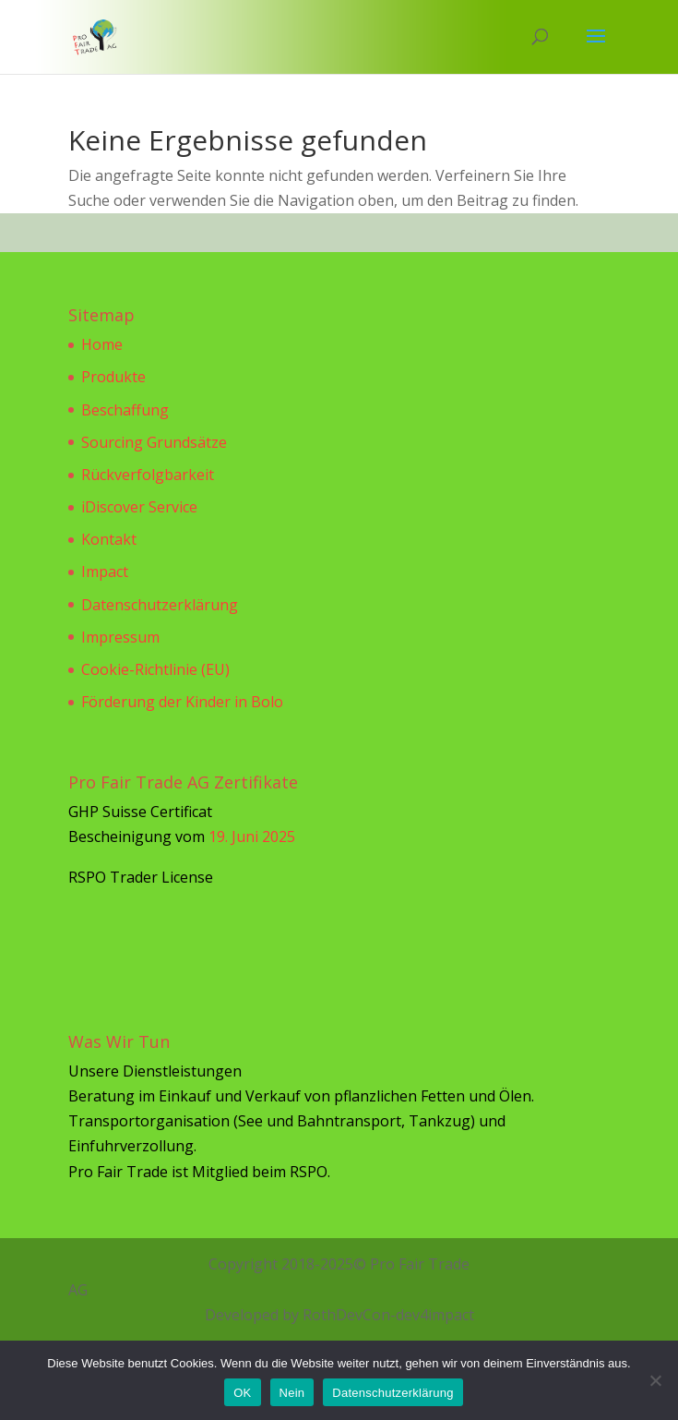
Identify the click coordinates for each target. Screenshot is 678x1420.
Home (102, 344)
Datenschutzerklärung (159, 605)
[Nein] (655, 1380)
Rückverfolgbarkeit (147, 474)
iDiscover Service (139, 507)
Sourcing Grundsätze (154, 442)
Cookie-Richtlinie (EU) (155, 669)
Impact (104, 571)
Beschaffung (125, 410)
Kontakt (109, 539)
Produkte (113, 377)
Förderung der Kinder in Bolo (182, 702)
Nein (292, 1393)
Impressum (120, 637)
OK (242, 1393)
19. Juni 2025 (251, 836)
